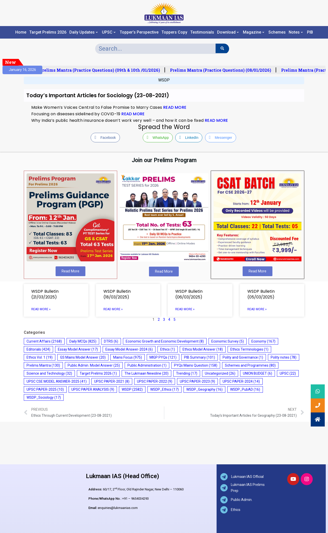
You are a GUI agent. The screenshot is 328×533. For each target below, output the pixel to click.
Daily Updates (83, 32)
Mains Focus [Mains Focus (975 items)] (127, 357)
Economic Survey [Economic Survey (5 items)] (227, 341)
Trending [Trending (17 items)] (186, 373)
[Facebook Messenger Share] (220, 137)
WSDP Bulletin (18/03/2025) (117, 294)
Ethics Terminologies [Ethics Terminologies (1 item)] (249, 349)
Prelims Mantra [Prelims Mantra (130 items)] (43, 365)
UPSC (108, 32)
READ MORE (175, 107)
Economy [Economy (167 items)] (263, 341)
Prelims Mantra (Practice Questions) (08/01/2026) (222, 70)
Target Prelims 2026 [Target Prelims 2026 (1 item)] (98, 373)
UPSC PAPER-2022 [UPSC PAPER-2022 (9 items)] (154, 381)
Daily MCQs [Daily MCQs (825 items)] (82, 341)
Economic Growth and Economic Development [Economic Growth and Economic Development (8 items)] (165, 341)
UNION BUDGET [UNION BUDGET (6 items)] (257, 373)
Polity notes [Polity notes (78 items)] (283, 357)
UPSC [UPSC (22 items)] (288, 373)
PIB (310, 32)
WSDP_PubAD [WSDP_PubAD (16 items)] (245, 389)
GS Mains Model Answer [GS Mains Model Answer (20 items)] (83, 357)
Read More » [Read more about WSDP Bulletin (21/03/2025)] (41, 309)
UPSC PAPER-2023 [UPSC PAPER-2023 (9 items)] (197, 381)
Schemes (277, 32)
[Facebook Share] (105, 137)
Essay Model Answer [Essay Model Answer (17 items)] (78, 349)
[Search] (222, 48)
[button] (318, 419)
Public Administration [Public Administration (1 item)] (147, 365)
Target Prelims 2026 (47, 32)
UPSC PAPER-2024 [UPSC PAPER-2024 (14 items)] (241, 381)
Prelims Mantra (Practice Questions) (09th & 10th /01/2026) (102, 70)
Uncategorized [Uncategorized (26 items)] (220, 373)
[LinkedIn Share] (188, 137)
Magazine (253, 32)
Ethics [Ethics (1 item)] (167, 349)
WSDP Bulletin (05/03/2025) (261, 294)
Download (228, 32)
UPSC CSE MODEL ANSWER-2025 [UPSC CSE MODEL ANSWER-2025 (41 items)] (57, 381)
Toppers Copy (174, 32)
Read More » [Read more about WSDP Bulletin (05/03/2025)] (257, 309)
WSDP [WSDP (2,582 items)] (132, 389)
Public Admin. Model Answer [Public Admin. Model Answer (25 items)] (94, 365)
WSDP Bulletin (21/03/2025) (45, 294)
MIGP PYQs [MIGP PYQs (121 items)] (163, 357)
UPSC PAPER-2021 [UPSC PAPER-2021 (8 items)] (111, 381)
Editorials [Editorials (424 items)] (38, 349)
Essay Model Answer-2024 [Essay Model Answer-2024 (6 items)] (129, 349)
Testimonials (202, 32)
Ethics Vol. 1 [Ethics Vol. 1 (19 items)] (40, 357)
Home (20, 32)
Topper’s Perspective (139, 32)
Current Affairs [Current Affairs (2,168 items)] (44, 341)
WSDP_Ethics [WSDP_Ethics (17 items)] (164, 389)
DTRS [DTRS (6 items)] (111, 341)
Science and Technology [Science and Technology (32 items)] (49, 373)
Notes (296, 32)
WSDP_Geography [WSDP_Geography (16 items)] (204, 389)
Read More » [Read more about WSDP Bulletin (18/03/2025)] (113, 309)
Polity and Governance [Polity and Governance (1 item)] (243, 357)
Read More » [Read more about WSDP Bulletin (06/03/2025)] (185, 309)
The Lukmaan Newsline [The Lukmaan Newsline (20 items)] (146, 373)
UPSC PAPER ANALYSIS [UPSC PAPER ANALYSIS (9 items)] (92, 389)
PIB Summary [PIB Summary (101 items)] (199, 357)
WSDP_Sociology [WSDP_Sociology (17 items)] (44, 397)
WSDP (164, 80)
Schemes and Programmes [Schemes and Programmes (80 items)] (250, 365)
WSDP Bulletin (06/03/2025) (189, 294)
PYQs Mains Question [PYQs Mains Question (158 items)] (195, 365)
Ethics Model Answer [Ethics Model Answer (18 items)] (203, 349)
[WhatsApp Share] (158, 137)
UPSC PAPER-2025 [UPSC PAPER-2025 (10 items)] (45, 389)
